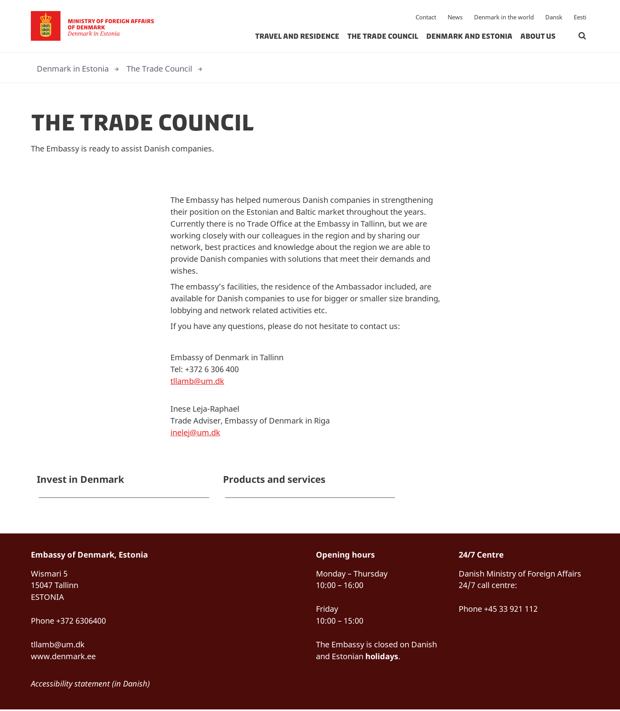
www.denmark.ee (63, 657)
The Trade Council (382, 37)
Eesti (580, 18)
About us (538, 37)
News (455, 18)
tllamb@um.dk (197, 381)
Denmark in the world (504, 18)
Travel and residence (297, 37)
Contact (426, 18)
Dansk (553, 18)
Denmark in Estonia (73, 68)
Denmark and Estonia (469, 37)
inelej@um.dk (195, 433)
